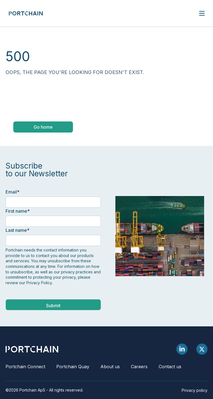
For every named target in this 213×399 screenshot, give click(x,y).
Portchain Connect (25, 366)
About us (110, 366)
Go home (43, 127)
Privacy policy (194, 390)
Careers (139, 366)
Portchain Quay (72, 366)
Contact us (170, 366)
